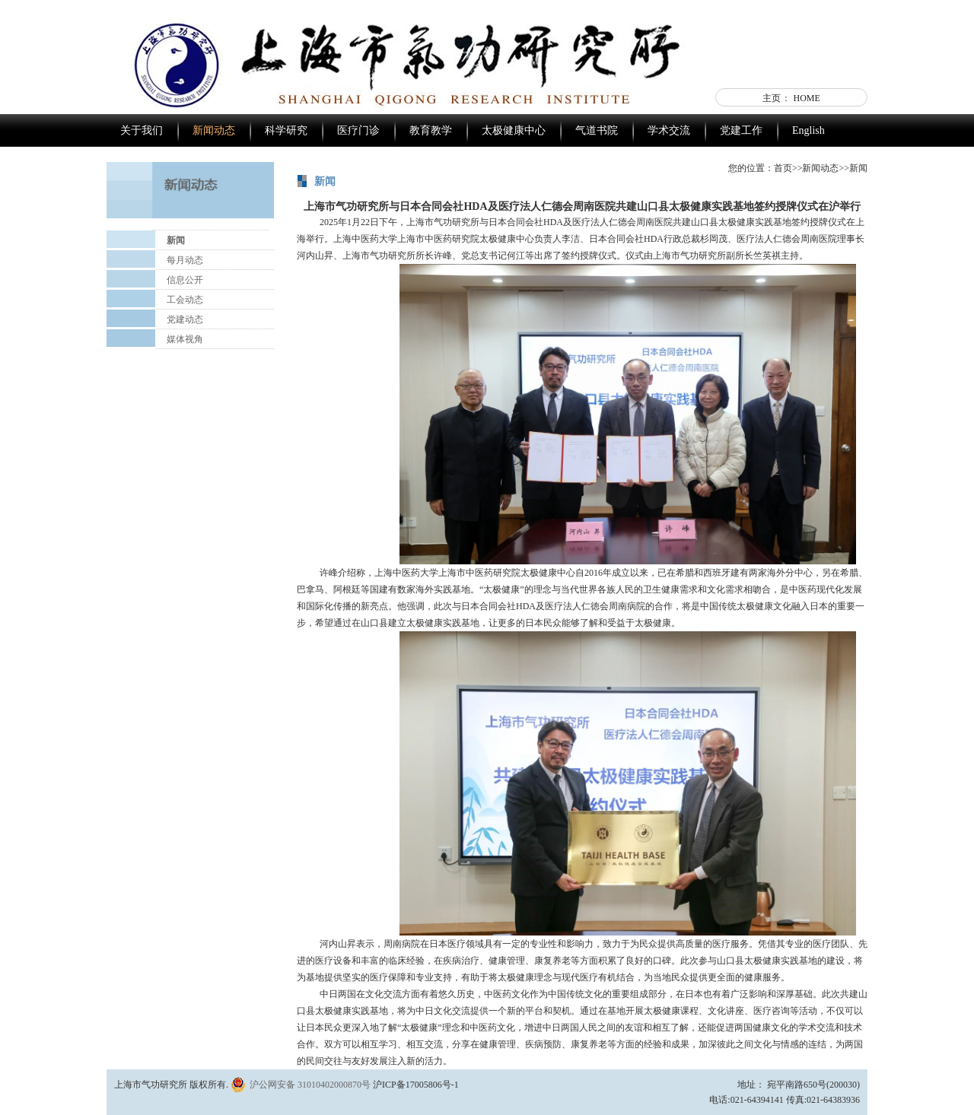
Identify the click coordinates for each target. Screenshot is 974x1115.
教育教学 (430, 130)
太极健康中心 (514, 130)
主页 (771, 98)
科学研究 (286, 130)
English (808, 130)
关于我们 (141, 130)
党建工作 (741, 130)
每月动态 (185, 260)
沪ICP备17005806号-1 (416, 1084)
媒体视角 (185, 339)
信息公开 (185, 280)
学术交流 (669, 130)
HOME (807, 98)
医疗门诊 (358, 130)
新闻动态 (214, 130)
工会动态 (185, 299)
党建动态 (185, 319)
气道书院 (596, 130)
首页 (783, 168)
